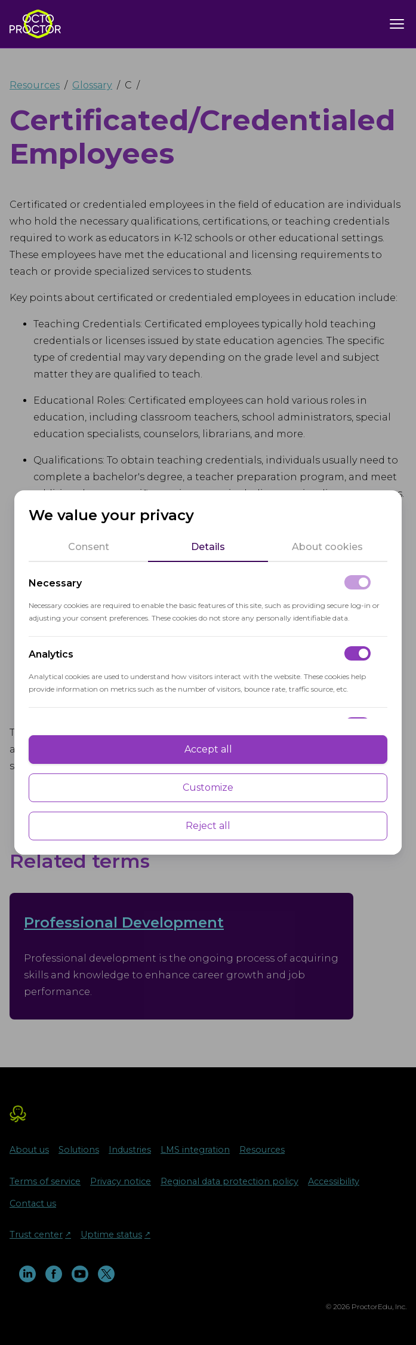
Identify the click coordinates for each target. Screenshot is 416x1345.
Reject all (208, 825)
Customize (208, 787)
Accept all (208, 749)
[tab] (88, 547)
